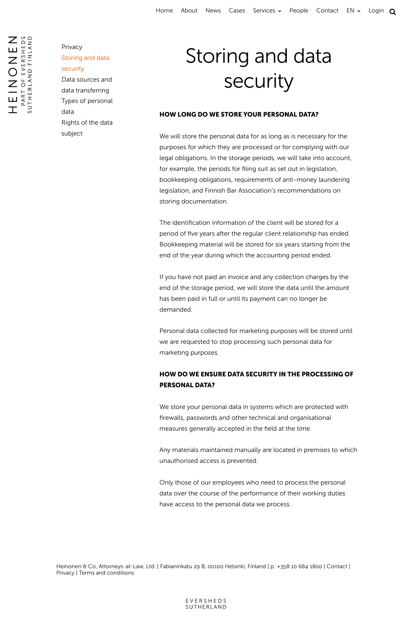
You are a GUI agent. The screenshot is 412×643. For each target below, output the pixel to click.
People (298, 10)
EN (350, 10)
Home (164, 10)
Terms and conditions (106, 572)
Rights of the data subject (87, 128)
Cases (237, 10)
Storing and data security (85, 63)
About (189, 10)
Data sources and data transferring (87, 85)
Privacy (72, 47)
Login (376, 10)
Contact (327, 10)
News (213, 10)
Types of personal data (87, 106)
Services (264, 10)
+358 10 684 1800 (299, 566)
